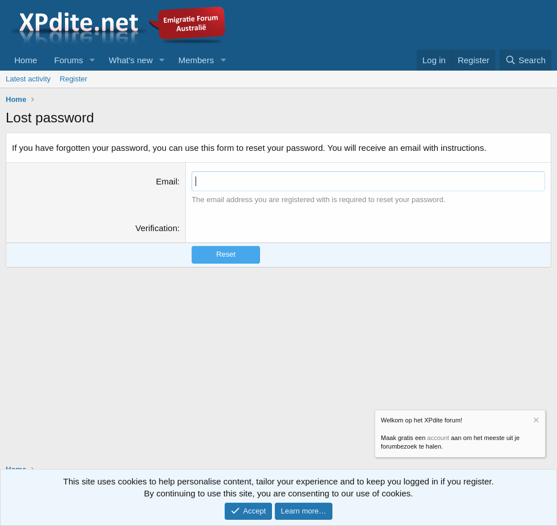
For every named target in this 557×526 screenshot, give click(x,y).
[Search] (525, 60)
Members (196, 60)
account (438, 437)
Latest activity (28, 79)
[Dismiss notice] (535, 421)
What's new (131, 60)
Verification (156, 228)
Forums (68, 60)
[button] (92, 60)
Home (25, 60)
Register (73, 79)
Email (166, 181)
